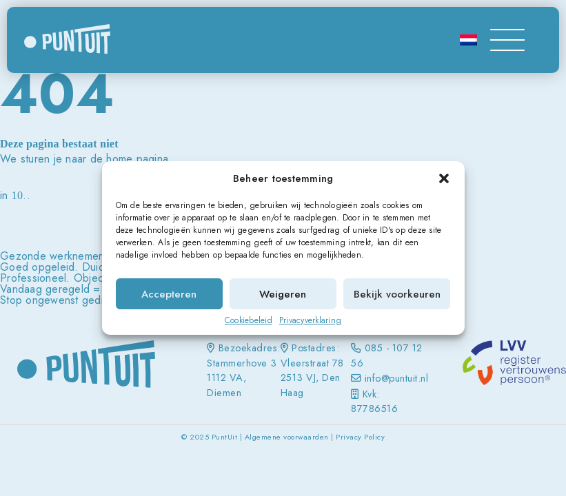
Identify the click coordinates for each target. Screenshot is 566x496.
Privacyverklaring (310, 320)
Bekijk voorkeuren (397, 294)
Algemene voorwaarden (287, 436)
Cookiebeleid (248, 320)
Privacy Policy (360, 436)
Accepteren (168, 294)
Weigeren (282, 294)
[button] (444, 178)
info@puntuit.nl (397, 378)
